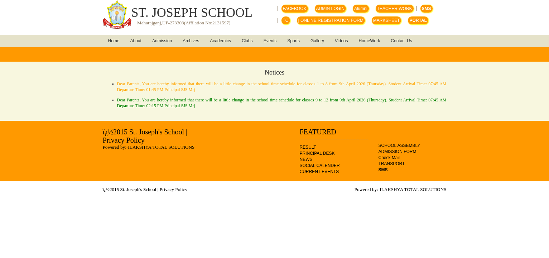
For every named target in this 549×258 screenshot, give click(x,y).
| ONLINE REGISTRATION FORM (330, 20)
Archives (191, 40)
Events (270, 40)
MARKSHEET (386, 20)
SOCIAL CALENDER (320, 165)
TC (286, 20)
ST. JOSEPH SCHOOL (191, 12)
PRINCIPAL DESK (317, 153)
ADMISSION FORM (397, 151)
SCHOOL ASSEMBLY (399, 145)
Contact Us (401, 40)
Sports (293, 40)
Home (114, 40)
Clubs (247, 40)
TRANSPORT (392, 163)
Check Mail (389, 157)
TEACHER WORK (394, 8)
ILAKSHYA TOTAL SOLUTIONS (161, 147)
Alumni (360, 8)
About (135, 40)
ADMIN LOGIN (330, 8)
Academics (220, 40)
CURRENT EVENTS (319, 171)
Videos (341, 40)
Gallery (317, 40)
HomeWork (369, 40)
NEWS (306, 159)
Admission (162, 40)
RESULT (308, 147)
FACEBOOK (295, 8)
